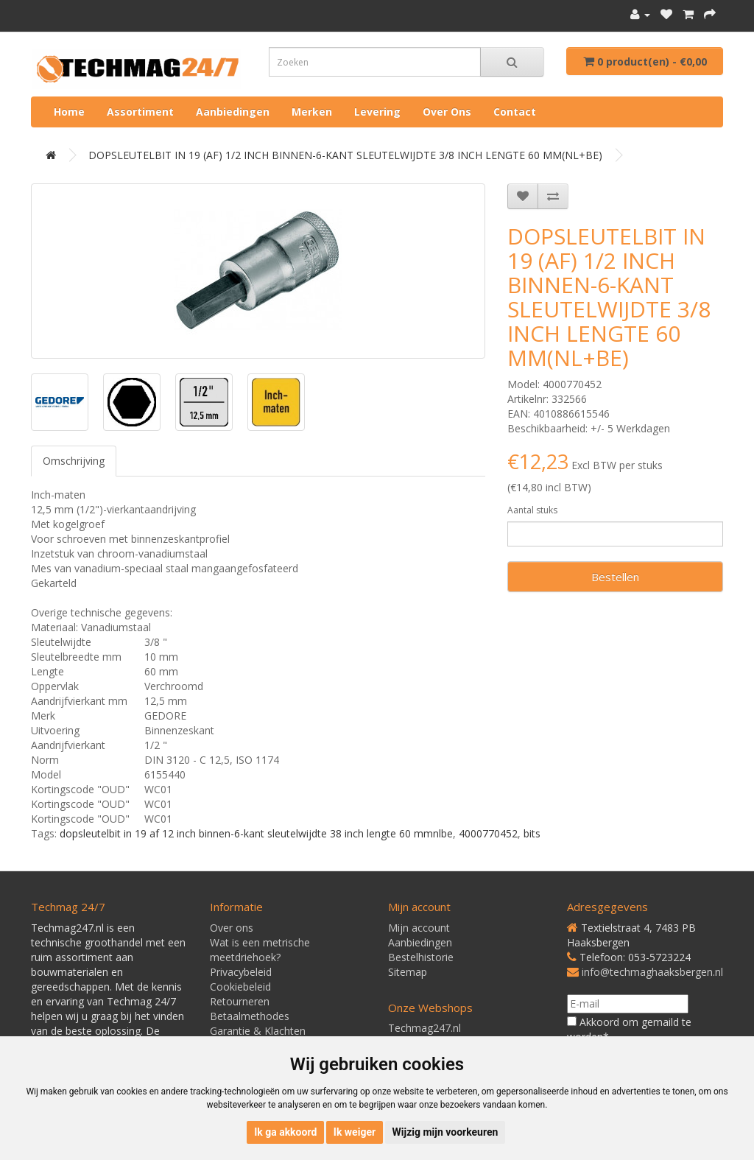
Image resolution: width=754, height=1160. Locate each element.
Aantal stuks (532, 510)
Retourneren (239, 1001)
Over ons (447, 112)
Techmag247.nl (424, 1028)
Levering (377, 112)
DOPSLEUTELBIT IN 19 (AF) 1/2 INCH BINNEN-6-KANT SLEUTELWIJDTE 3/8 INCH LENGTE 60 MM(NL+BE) (345, 155)
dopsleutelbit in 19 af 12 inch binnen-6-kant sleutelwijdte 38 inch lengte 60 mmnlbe (256, 833)
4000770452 (488, 833)
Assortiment (140, 112)
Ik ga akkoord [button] (285, 1132)
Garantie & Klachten (258, 1031)
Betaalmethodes (249, 1016)
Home (69, 112)
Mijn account (419, 928)
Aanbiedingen (232, 112)
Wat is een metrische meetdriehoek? (260, 949)
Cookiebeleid (240, 987)
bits (532, 833)
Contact (514, 112)
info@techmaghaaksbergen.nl (652, 972)
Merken (312, 112)
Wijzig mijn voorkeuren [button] (445, 1132)
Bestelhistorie (421, 957)
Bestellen (615, 576)
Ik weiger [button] (355, 1132)
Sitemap (407, 972)
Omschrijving (74, 461)
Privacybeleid (241, 972)
